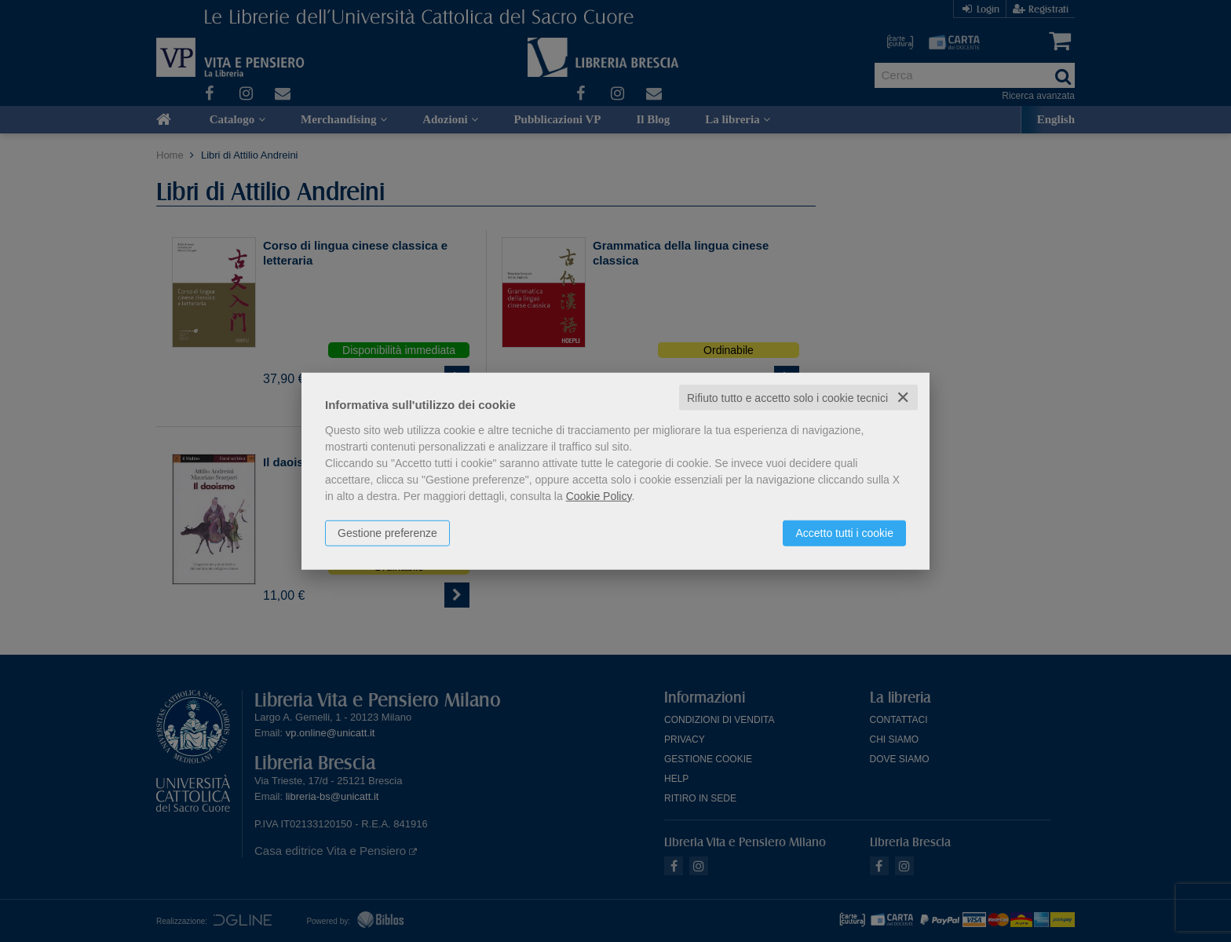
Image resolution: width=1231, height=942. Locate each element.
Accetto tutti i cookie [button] (844, 532)
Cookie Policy (599, 495)
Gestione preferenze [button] (387, 532)
